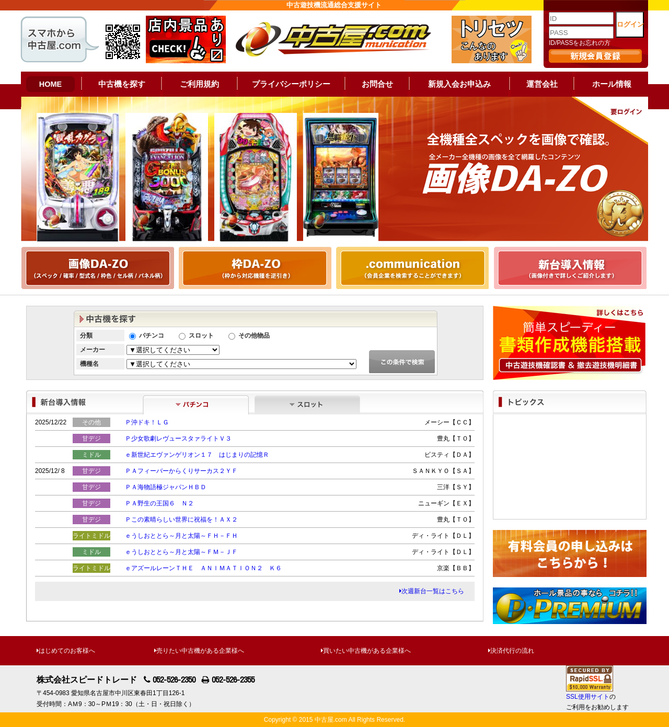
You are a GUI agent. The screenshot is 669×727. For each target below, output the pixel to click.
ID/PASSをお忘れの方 (579, 43)
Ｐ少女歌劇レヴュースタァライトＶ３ (178, 438)
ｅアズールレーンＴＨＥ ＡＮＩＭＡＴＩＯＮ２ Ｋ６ (203, 568)
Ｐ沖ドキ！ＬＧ (147, 422)
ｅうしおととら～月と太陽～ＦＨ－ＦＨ (181, 535)
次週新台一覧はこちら (431, 591)
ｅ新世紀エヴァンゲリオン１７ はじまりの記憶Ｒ (197, 454)
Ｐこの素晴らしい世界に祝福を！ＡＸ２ (181, 519)
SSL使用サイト (587, 696)
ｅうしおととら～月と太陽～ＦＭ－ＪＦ (181, 552)
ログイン (630, 24)
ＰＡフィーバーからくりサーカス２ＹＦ (181, 471)
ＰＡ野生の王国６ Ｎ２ (159, 503)
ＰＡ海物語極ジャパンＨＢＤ (165, 487)
